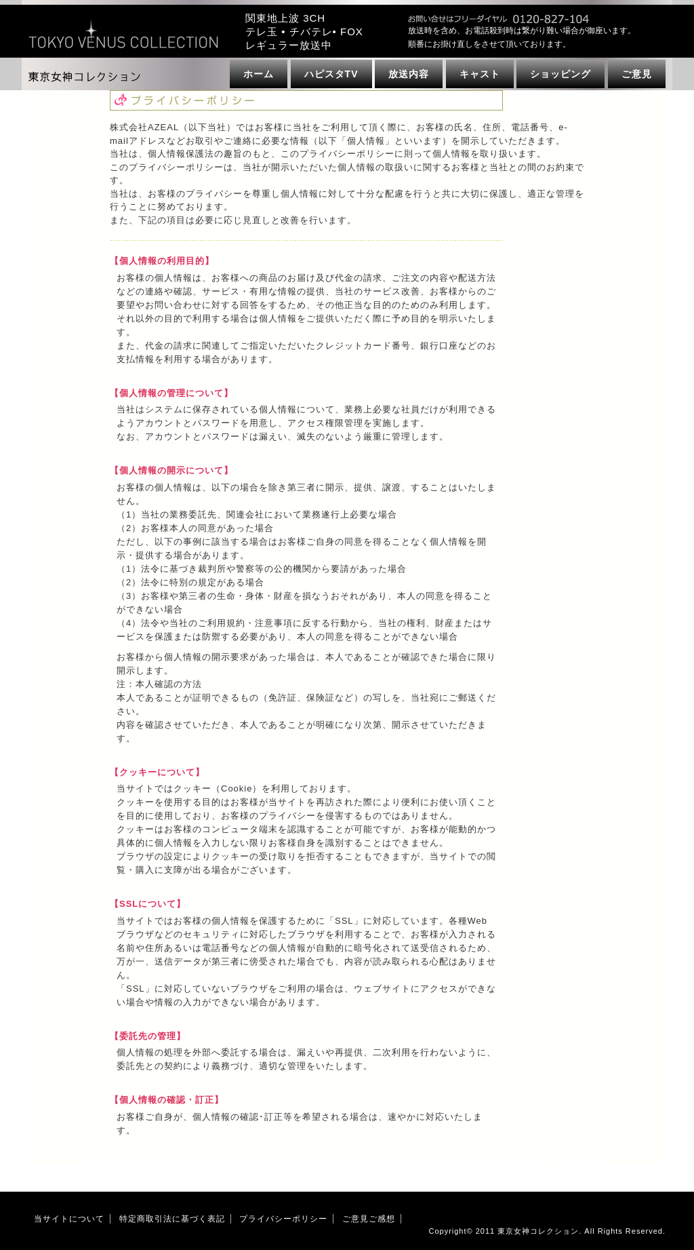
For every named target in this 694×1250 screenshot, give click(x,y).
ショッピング (560, 74)
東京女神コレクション (538, 1231)
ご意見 (636, 74)
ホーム (258, 74)
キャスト (480, 74)
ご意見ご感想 (368, 1219)
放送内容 (408, 74)
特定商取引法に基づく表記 (172, 1219)
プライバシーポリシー (283, 1219)
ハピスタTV (331, 74)
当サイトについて (69, 1219)
